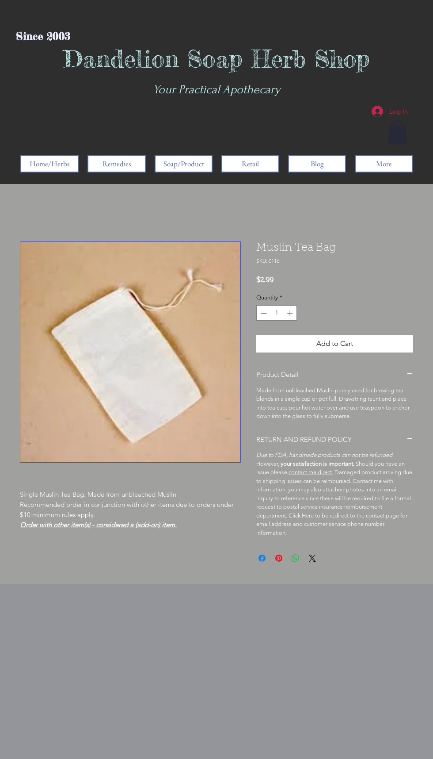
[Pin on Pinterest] (278, 558)
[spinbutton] (276, 313)
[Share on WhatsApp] (295, 558)
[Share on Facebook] (262, 558)
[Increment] (290, 313)
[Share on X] (312, 558)
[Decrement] (263, 313)
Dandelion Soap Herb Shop (217, 58)
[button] (397, 132)
